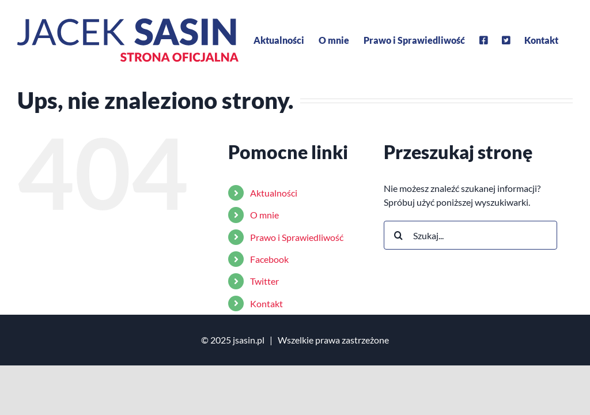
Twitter (264, 281)
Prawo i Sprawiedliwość (296, 237)
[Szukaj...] (470, 235)
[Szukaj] (398, 235)
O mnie (264, 214)
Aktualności (273, 192)
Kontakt (266, 303)
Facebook (269, 259)
